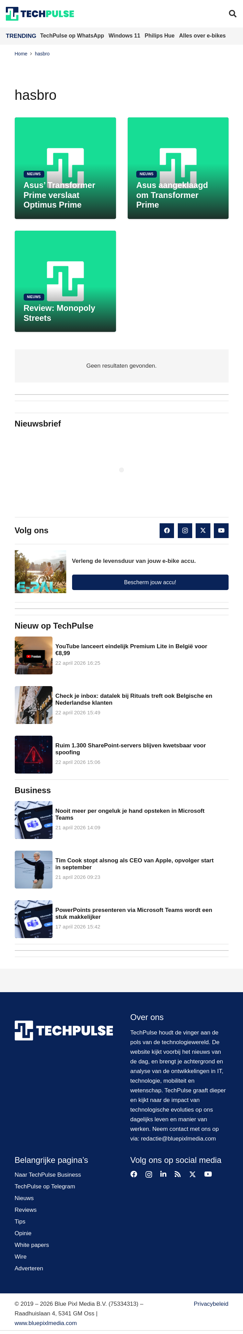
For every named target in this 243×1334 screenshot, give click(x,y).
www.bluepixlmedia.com (46, 1323)
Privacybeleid (211, 1304)
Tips (20, 1221)
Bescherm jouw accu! (150, 582)
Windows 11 (125, 36)
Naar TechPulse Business (48, 1175)
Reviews (26, 1210)
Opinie (23, 1233)
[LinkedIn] (163, 1174)
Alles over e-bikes (202, 36)
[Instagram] (185, 530)
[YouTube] (221, 530)
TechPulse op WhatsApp (73, 36)
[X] (203, 530)
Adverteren (29, 1268)
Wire (21, 1256)
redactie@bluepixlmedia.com (178, 1138)
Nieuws (24, 1198)
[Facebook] (167, 530)
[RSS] (178, 1174)
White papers (32, 1245)
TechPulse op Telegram (45, 1186)
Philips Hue (160, 36)
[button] (232, 13)
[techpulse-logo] (40, 14)
